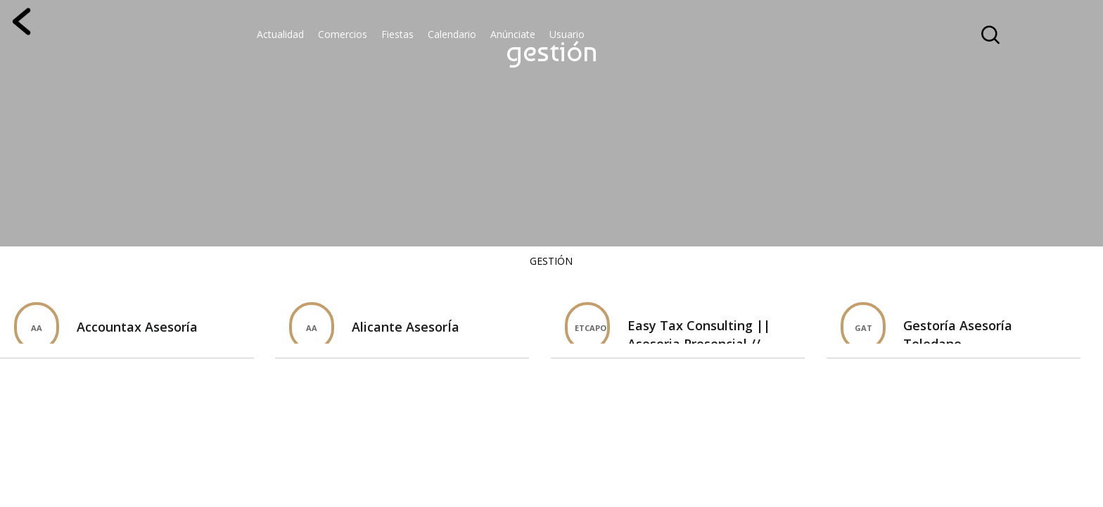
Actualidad (280, 34)
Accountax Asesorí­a (137, 326)
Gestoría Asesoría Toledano (957, 334)
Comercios (342, 34)
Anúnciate (512, 34)
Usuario (567, 34)
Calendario (452, 34)
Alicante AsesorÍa (405, 326)
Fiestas (397, 34)
